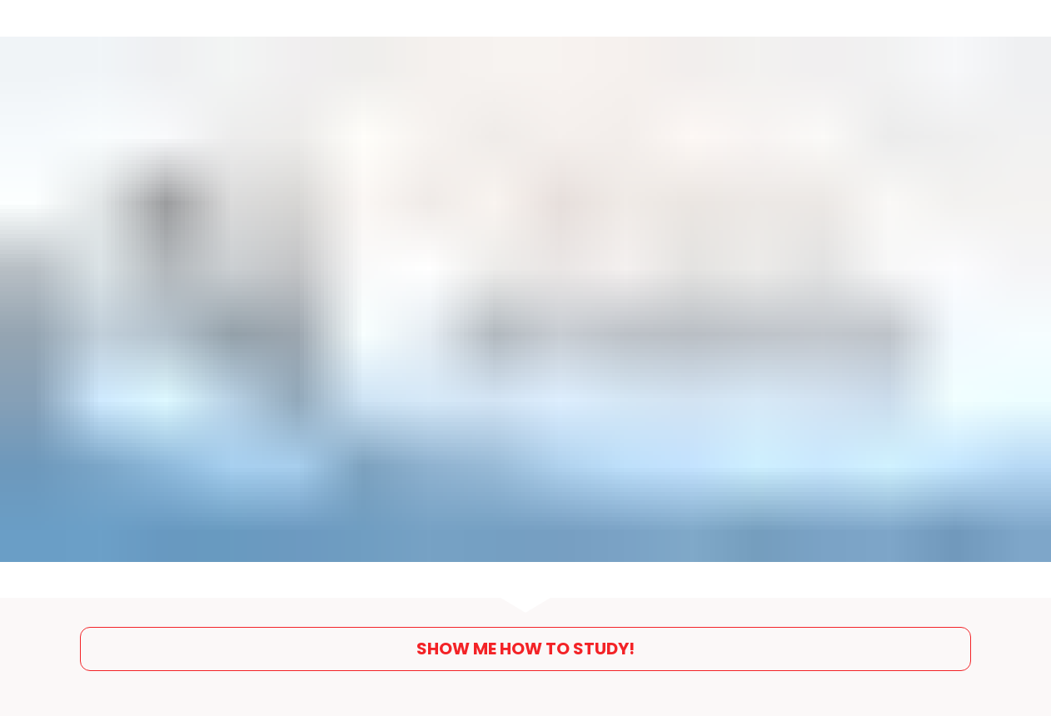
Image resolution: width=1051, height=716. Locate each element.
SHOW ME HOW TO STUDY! (525, 644)
